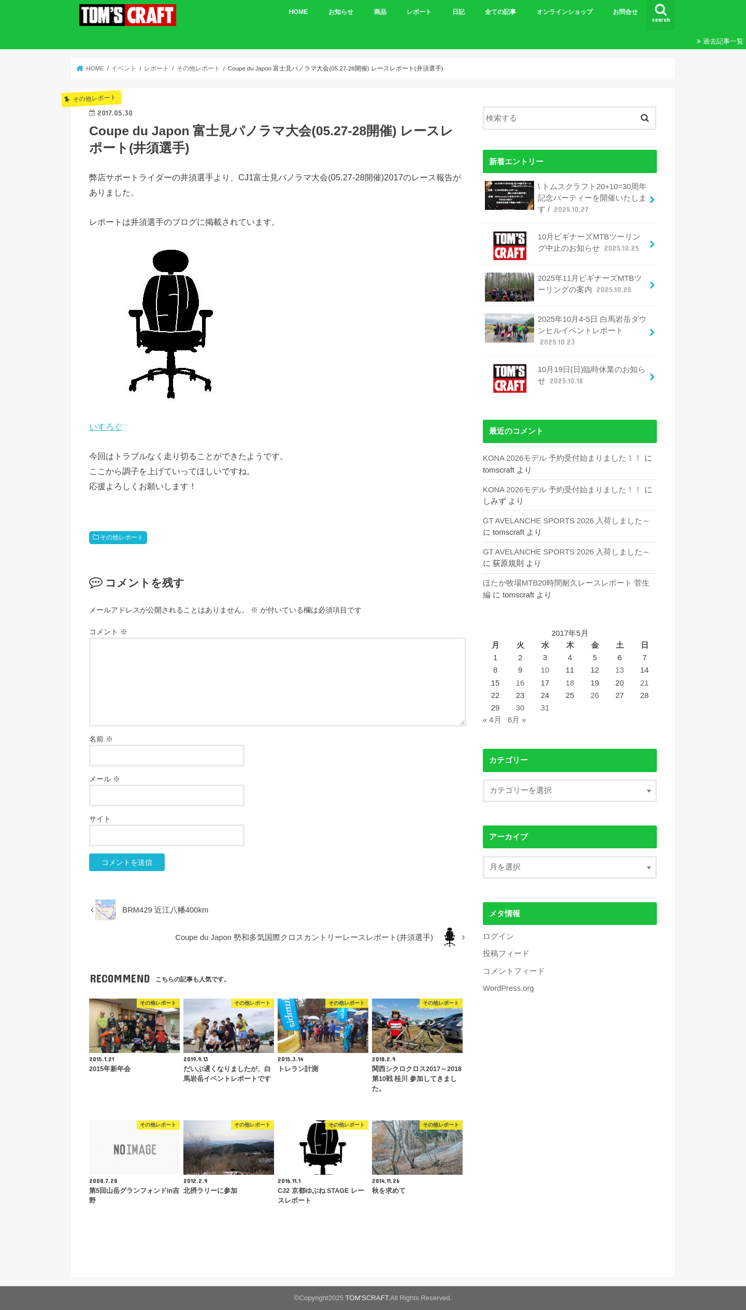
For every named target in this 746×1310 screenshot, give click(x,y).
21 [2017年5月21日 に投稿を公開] (644, 683)
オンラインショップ (565, 12)
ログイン (498, 936)
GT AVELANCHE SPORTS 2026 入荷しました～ (566, 521)
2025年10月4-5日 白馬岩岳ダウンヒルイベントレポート (566, 330)
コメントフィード (514, 971)
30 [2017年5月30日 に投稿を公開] (520, 708)
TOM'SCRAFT (367, 1298)
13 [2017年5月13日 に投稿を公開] (619, 670)
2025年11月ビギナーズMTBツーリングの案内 (563, 287)
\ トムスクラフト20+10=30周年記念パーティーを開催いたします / (566, 198)
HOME (298, 12)
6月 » (517, 720)
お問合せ (625, 12)
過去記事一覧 (723, 41)
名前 (101, 739)
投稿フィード (506, 953)
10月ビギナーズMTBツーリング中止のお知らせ (563, 245)
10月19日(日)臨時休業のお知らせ (565, 378)
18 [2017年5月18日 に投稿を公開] (570, 683)
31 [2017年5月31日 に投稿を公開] (545, 708)
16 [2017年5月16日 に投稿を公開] (520, 683)
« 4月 (492, 720)
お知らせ (340, 12)
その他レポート (122, 537)
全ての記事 (500, 12)
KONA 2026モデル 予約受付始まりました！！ (562, 458)
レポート (419, 12)
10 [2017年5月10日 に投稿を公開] (545, 670)
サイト (100, 819)
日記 (458, 12)
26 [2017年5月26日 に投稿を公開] (595, 695)
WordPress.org (508, 988)
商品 (380, 12)
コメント (108, 632)
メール (104, 779)
